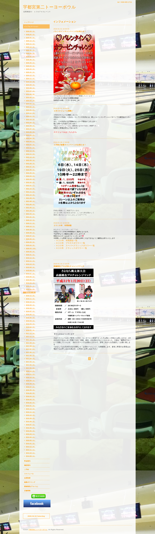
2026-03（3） (30, 31)
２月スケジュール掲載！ (64, 111)
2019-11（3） (30, 261)
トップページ (29, 22)
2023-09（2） (30, 122)
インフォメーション (31, 26)
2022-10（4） (30, 157)
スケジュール (29, 474)
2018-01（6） (30, 330)
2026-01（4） (30, 37)
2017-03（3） (30, 361)
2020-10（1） (30, 226)
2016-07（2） (30, 387)
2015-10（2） (30, 415)
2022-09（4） (30, 160)
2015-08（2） (30, 421)
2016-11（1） (30, 374)
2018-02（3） (30, 327)
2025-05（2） (30, 63)
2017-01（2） (30, 368)
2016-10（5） (30, 377)
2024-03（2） (30, 103)
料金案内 (27, 461)
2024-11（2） (30, 78)
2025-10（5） (30, 47)
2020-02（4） (30, 251)
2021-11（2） (30, 192)
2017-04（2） (30, 358)
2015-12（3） (30, 409)
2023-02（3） (30, 144)
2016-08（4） (30, 383)
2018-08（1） (30, 308)
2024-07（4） (30, 91)
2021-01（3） (30, 217)
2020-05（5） (30, 242)
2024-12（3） (30, 75)
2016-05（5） (30, 393)
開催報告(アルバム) (31, 486)
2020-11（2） (30, 223)
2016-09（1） (30, 380)
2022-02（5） (30, 182)
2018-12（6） (30, 295)
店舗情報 (27, 491)
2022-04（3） (30, 176)
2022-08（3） (30, 163)
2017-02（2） (30, 365)
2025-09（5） (30, 50)
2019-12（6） (30, 258)
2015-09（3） (30, 418)
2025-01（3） (30, 72)
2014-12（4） (30, 446)
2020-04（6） (30, 245)
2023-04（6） (30, 138)
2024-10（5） (30, 81)
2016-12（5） (30, 371)
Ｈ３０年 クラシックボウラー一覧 (71, 248)
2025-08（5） (30, 53)
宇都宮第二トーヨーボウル (49, 7)
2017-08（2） (30, 346)
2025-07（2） (30, 56)
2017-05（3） (30, 355)
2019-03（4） (30, 286)
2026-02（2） (30, 34)
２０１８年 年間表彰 (63, 225)
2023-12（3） (30, 113)
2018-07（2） (30, 311)
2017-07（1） (30, 349)
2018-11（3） (30, 298)
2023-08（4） (30, 125)
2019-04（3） (30, 283)
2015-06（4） (30, 427)
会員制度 (27, 478)
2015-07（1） (30, 424)
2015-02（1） (30, 440)
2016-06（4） (30, 390)
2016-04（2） (30, 396)
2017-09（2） (30, 343)
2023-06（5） (30, 132)
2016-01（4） (30, 405)
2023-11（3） (30, 116)
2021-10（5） (30, 195)
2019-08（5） (30, 270)
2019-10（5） (30, 264)
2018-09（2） (30, 305)
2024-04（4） (30, 100)
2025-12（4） (30, 41)
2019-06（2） (30, 276)
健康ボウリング (29, 482)
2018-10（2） (30, 302)
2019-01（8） (30, 292)
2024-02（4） (30, 107)
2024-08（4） (30, 88)
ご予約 (26, 469)
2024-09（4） (30, 85)
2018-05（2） (30, 317)
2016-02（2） (30, 402)
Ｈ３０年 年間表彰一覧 (66, 240)
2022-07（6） (30, 166)
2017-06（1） (30, 352)
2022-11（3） (30, 154)
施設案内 (27, 465)
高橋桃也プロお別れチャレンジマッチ (69, 266)
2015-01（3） (30, 443)
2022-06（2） (30, 169)
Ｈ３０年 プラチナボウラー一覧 (70, 243)
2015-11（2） (30, 412)
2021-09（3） (30, 198)
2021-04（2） (30, 210)
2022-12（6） (30, 151)
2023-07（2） (30, 129)
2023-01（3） (30, 147)
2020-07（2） (30, 236)
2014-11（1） (30, 450)
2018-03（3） (30, 324)
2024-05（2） (30, 97)
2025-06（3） (30, 59)
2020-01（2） (30, 254)
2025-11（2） (30, 44)
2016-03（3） (30, 399)
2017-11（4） (30, 336)
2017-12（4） (30, 333)
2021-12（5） (30, 188)
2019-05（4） (30, 280)
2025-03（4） (30, 69)
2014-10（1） (30, 453)
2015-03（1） (30, 437)
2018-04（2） (30, 321)
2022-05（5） (30, 173)
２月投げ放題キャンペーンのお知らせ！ (70, 145)
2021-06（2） (30, 204)
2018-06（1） (30, 314)
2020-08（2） (30, 232)
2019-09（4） (30, 267)
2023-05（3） (30, 135)
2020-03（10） (31, 248)
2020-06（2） (30, 239)
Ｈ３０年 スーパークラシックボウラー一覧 (75, 246)
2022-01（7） (30, 185)
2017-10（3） (30, 339)
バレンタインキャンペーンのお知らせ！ (70, 31)
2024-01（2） (30, 110)
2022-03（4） (30, 179)
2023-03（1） (30, 141)
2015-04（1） (30, 434)
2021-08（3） (30, 201)
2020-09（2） (30, 229)
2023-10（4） (30, 119)
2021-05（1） (30, 207)
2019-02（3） (30, 289)
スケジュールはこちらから (65, 132)
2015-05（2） (30, 431)
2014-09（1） (30, 456)
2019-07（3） (30, 273)
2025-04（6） (30, 66)
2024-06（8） (30, 94)
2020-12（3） (30, 220)
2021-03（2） (30, 214)
